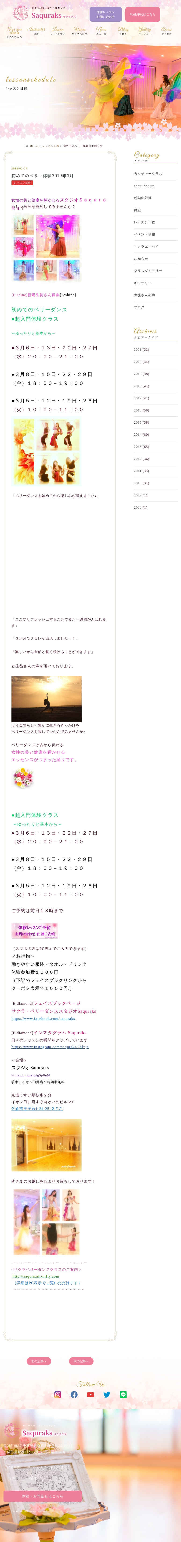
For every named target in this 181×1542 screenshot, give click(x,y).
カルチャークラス (148, 174)
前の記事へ (39, 1361)
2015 (138, 422)
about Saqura (144, 186)
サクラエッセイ (146, 246)
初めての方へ (14, 33)
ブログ (139, 307)
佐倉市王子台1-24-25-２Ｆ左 (37, 1109)
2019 (138, 374)
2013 (138, 447)
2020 (138, 362)
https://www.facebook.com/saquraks (43, 1019)
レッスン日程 (16, 88)
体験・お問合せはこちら (42, 1496)
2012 (138, 459)
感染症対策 (143, 198)
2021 (138, 349)
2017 (138, 398)
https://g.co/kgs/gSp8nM (30, 1075)
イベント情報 (144, 234)
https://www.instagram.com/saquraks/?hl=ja (50, 1047)
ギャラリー (143, 283)
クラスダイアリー (148, 271)
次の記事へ (81, 1361)
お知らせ (141, 258)
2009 (138, 495)
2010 (138, 483)
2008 (138, 507)
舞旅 (137, 210)
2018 (138, 386)
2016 (138, 410)
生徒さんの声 (144, 295)
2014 (138, 434)
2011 (137, 471)
